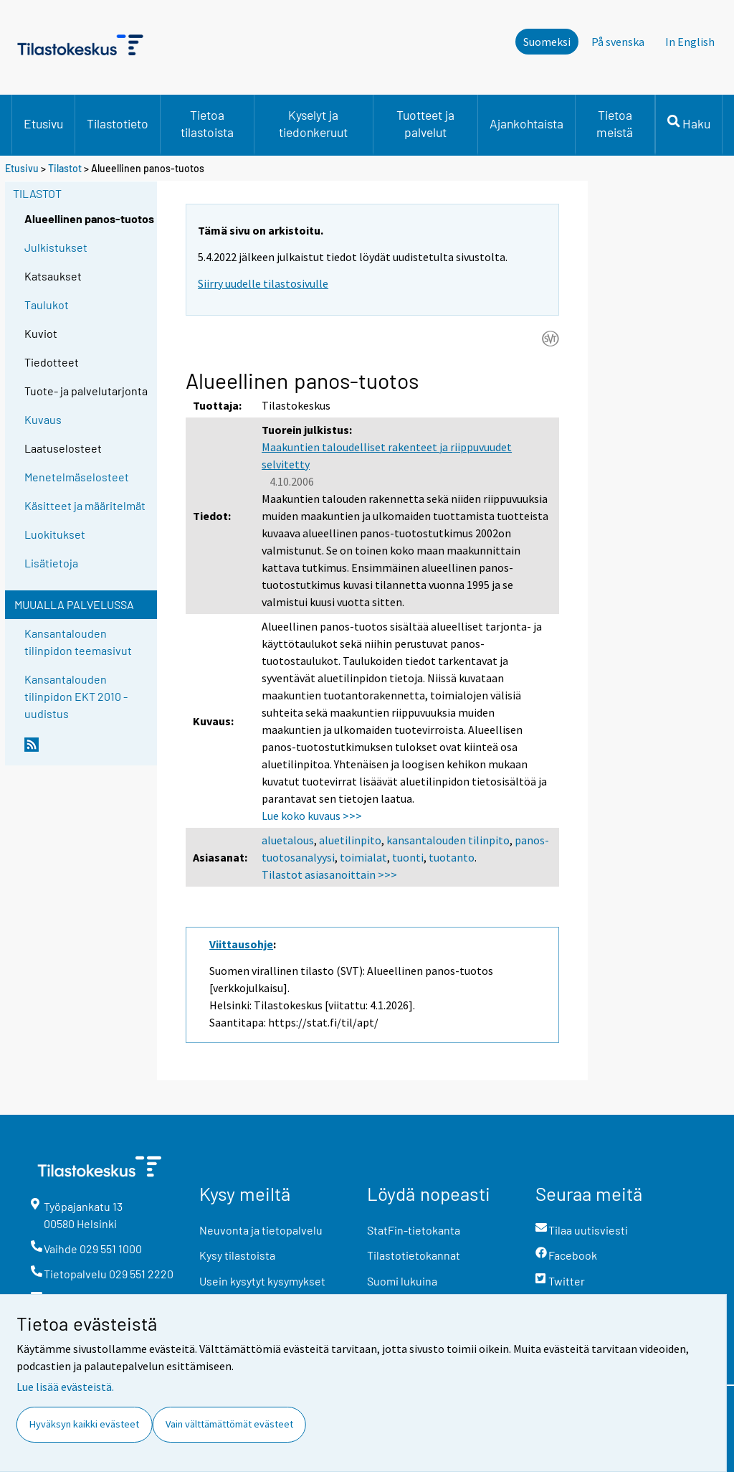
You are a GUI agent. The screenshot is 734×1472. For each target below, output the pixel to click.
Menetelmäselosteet (76, 476)
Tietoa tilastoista (207, 123)
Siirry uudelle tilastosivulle (263, 283)
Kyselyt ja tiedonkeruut (313, 123)
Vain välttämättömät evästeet (229, 1423)
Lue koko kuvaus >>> (312, 815)
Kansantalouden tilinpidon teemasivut (78, 641)
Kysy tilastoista (237, 1255)
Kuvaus (43, 419)
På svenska (617, 41)
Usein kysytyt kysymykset (262, 1281)
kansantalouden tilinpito (448, 840)
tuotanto (452, 857)
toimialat (363, 857)
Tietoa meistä (614, 123)
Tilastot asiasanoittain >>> (329, 874)
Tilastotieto (117, 123)
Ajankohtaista (526, 123)
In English (690, 41)
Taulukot (46, 304)
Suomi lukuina (402, 1281)
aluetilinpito (350, 840)
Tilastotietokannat (413, 1255)
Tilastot (65, 168)
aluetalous (288, 840)
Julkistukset (55, 247)
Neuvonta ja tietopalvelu (261, 1230)
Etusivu (43, 123)
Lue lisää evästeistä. (65, 1386)
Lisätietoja (51, 563)
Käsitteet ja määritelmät (85, 505)
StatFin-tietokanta (413, 1230)
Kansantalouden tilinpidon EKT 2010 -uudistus (76, 696)
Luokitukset (54, 534)
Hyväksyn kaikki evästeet (84, 1423)
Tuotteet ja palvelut (425, 123)
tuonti (408, 857)
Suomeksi (547, 41)
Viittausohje (241, 944)
